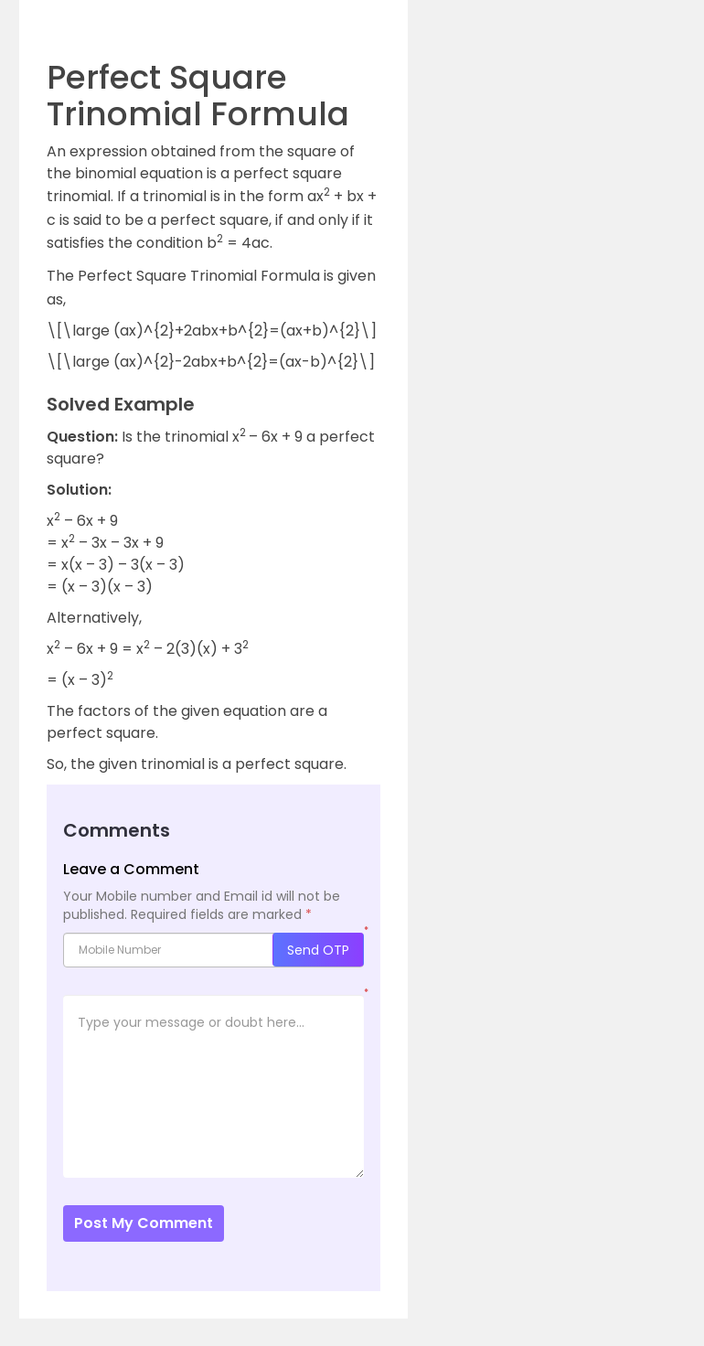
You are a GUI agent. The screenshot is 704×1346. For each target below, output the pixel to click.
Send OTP (318, 950)
